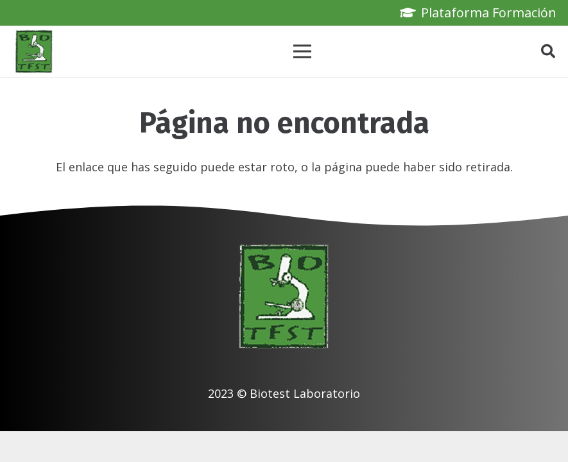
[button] (548, 51)
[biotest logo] (34, 51)
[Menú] (302, 51)
